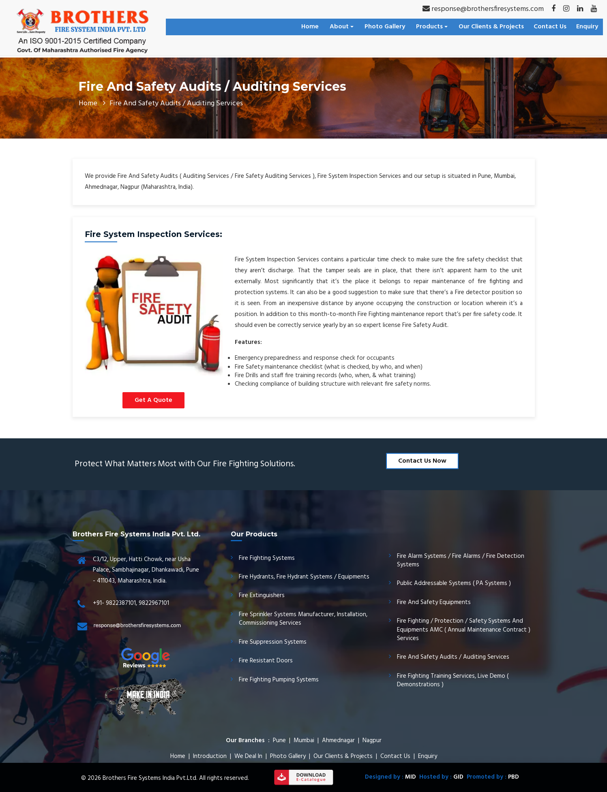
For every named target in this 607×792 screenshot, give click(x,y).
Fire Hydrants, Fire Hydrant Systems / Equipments (304, 577)
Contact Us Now (422, 461)
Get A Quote (153, 400)
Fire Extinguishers (262, 595)
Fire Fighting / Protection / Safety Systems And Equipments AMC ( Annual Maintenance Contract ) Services (463, 629)
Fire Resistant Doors (266, 661)
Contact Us (550, 26)
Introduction (210, 756)
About (342, 26)
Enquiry (587, 26)
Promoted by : (491, 777)
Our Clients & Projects (491, 26)
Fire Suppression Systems (273, 642)
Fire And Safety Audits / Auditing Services (453, 657)
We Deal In (248, 756)
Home (310, 26)
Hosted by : (439, 777)
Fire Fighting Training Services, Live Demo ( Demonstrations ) (452, 680)
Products (432, 26)
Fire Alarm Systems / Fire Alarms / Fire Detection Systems (460, 560)
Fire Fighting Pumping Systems (279, 680)
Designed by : (390, 777)
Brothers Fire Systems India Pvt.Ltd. (150, 778)
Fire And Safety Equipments (434, 602)
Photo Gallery (385, 26)
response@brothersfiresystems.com (483, 9)
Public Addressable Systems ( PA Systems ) (454, 583)
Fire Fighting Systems (267, 558)
